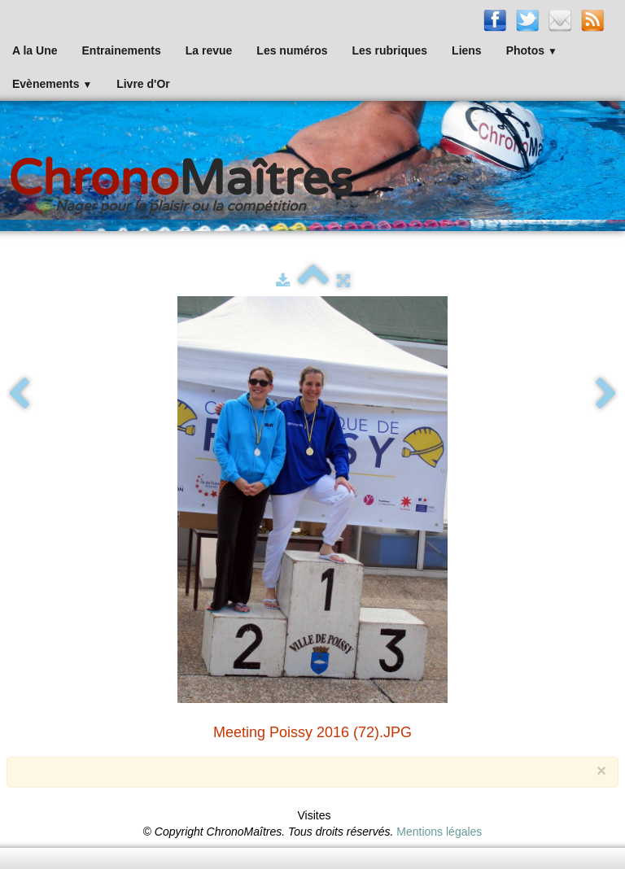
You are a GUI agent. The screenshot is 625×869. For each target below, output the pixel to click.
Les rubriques (389, 50)
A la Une (35, 50)
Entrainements (121, 50)
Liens (467, 50)
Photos (531, 50)
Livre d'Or (143, 83)
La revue (209, 50)
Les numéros (291, 50)
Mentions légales (439, 831)
